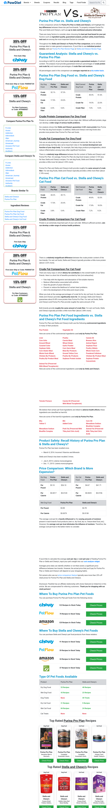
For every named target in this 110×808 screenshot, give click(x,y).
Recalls (56, 3)
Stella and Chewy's (12, 197)
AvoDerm (8, 151)
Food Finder (81, 3)
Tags (71, 3)
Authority (8, 149)
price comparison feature (67, 575)
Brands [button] (27, 3)
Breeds (37, 3)
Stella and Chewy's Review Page (89, 49)
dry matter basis (97, 71)
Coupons (46, 3)
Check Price (46, 761)
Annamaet (9, 143)
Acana (7, 130)
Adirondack (9, 136)
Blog (64, 3)
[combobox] (94, 3)
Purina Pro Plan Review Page (63, 49)
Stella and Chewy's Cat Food (15, 219)
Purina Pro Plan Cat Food (14, 214)
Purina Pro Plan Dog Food (14, 212)
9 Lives (8, 128)
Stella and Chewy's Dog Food (16, 217)
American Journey (12, 141)
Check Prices (96, 605)
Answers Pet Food (12, 146)
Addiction (9, 133)
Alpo (7, 138)
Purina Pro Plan (11, 199)
